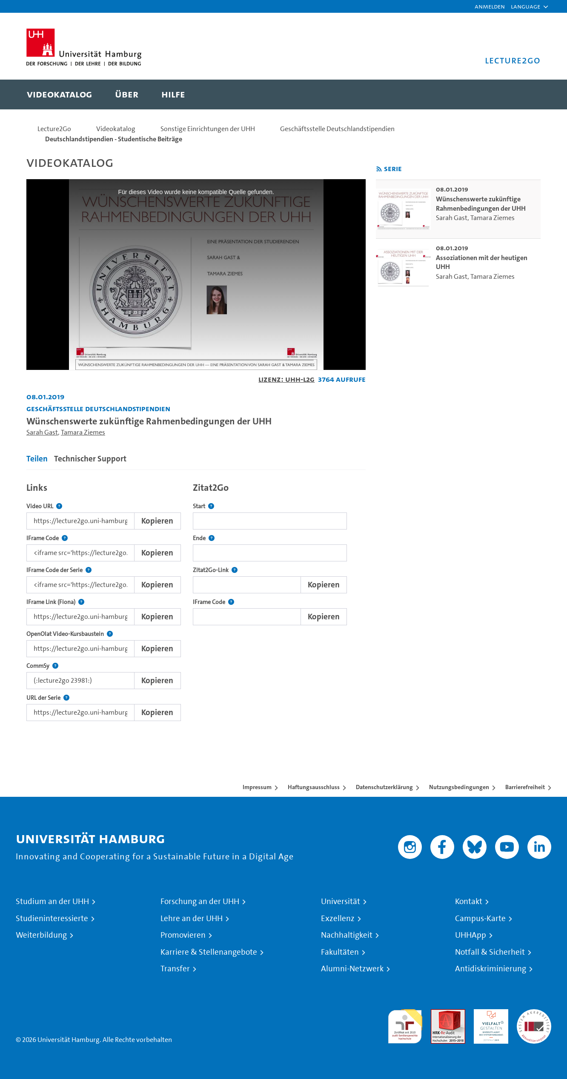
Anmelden (490, 6)
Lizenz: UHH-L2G (286, 379)
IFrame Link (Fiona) (55, 602)
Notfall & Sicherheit (490, 952)
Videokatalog (115, 128)
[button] (525, 6)
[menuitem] (59, 94)
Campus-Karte (480, 918)
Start (203, 506)
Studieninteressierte (52, 918)
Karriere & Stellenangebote (208, 952)
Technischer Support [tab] (90, 458)
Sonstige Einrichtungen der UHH (207, 128)
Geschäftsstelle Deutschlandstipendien (337, 128)
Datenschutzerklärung (384, 787)
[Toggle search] (526, 94)
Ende (204, 538)
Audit (439, 1014)
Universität (340, 901)
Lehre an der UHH (191, 918)
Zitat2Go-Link (215, 570)
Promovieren (183, 935)
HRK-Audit (489, 1014)
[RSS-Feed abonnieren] (379, 169)
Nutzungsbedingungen (459, 787)
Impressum (257, 787)
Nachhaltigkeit (346, 935)
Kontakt (468, 901)
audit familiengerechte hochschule (405, 1024)
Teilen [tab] (37, 458)
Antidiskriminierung (490, 968)
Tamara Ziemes (83, 432)
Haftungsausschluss (314, 787)
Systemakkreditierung (534, 1014)
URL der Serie (47, 697)
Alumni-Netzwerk (352, 968)
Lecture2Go (54, 128)
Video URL (44, 506)
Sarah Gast (42, 432)
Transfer (175, 968)
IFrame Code (47, 538)
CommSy (42, 665)
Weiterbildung (41, 935)
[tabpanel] (196, 599)
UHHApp (470, 935)
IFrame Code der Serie (59, 570)
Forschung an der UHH (199, 901)
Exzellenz (338, 918)
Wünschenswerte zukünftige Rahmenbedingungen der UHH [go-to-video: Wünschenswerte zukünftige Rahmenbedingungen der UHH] (481, 204)
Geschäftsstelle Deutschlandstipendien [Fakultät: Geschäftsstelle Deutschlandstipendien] (98, 408)
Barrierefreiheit (525, 787)
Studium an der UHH (52, 901)
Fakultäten (340, 952)
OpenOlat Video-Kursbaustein (69, 634)
